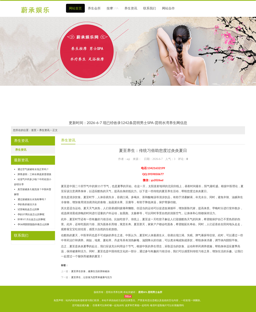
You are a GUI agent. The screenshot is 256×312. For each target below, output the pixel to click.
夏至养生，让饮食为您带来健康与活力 (91, 277)
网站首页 (75, 8)
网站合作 (168, 8)
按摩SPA (112, 8)
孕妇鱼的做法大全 (27, 204)
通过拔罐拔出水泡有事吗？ (32, 199)
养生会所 (94, 8)
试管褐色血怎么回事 (28, 209)
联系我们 (149, 8)
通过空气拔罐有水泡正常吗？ (33, 169)
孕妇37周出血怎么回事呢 (31, 214)
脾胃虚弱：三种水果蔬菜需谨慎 (34, 174)
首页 (33, 130)
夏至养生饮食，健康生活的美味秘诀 (90, 271)
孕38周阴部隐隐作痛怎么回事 (33, 224)
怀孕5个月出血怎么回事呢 (31, 219)
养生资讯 (130, 8)
